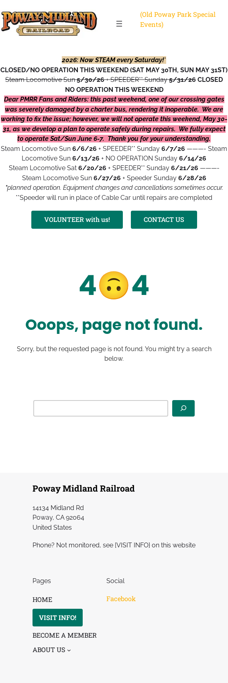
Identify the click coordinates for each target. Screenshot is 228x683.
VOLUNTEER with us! (77, 219)
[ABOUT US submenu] (69, 650)
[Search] (183, 408)
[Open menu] (119, 23)
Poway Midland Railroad (84, 488)
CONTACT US (164, 219)
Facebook (121, 598)
